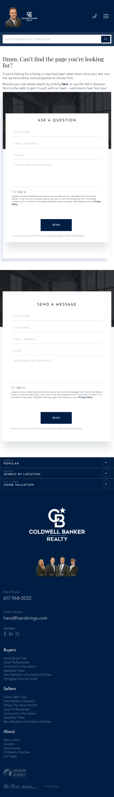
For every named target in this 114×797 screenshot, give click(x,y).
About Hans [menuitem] (12, 739)
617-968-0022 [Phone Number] (17, 597)
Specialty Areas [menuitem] (14, 670)
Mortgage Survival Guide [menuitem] (20, 678)
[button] (105, 39)
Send (56, 225)
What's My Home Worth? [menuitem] (21, 704)
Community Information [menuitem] (20, 666)
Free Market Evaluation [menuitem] (19, 700)
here (65, 84)
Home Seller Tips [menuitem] (15, 696)
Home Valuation (19, 484)
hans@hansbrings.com (25, 617)
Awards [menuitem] (9, 743)
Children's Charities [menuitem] (17, 751)
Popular (11, 463)
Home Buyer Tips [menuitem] (15, 657)
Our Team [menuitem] (10, 755)
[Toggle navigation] (106, 16)
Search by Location (22, 474)
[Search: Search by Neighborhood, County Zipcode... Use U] (52, 39)
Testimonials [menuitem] (12, 747)
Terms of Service (73, 235)
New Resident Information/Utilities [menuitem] (27, 674)
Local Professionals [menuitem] (16, 661)
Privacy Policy (58, 235)
